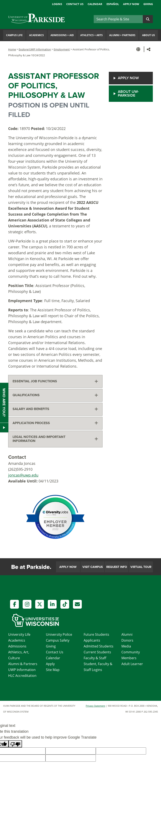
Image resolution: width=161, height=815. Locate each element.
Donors (127, 640)
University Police (59, 634)
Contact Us (74, 4)
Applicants (92, 640)
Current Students (97, 652)
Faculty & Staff (95, 658)
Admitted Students (98, 646)
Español (112, 4)
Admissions (17, 646)
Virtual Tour (140, 567)
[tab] (55, 381)
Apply (50, 664)
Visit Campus (92, 567)
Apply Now (131, 4)
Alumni (126, 634)
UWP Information (22, 669)
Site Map (53, 669)
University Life (19, 634)
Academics (36, 35)
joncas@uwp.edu (23, 475)
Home (12, 49)
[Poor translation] (15, 743)
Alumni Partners (122, 35)
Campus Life (14, 35)
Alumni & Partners (22, 664)
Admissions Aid (62, 35)
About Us (148, 35)
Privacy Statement (95, 705)
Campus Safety (57, 640)
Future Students (96, 634)
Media (126, 646)
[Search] (118, 19)
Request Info (116, 567)
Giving (148, 4)
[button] (139, 49)
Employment (62, 49)
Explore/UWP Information (35, 49)
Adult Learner (132, 664)
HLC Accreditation (22, 675)
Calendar (95, 4)
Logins (57, 4)
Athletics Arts (91, 35)
